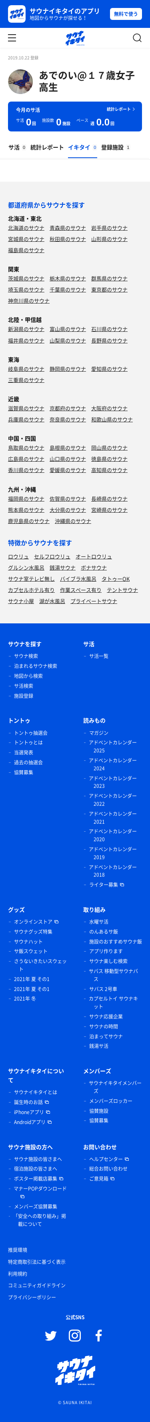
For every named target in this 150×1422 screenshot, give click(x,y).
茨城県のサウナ (26, 278)
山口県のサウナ (68, 458)
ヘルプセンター (106, 1159)
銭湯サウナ (63, 567)
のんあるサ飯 (103, 931)
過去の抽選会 (28, 762)
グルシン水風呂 (26, 567)
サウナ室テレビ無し (31, 578)
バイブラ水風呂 (78, 578)
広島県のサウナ (26, 458)
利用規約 (17, 1273)
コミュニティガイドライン (37, 1285)
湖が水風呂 (52, 601)
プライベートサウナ (93, 601)
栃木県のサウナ (68, 278)
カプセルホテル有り (31, 589)
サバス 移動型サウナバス (113, 975)
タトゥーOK (116, 578)
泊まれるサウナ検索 (35, 666)
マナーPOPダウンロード (40, 1188)
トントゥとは (28, 742)
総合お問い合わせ (108, 1168)
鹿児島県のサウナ (29, 521)
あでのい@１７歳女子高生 (87, 81)
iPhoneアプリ (29, 1112)
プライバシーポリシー (32, 1297)
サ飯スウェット (31, 951)
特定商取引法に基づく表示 (37, 1261)
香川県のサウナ (26, 470)
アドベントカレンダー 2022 (113, 799)
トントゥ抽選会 (31, 732)
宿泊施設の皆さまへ (35, 1168)
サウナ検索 (26, 656)
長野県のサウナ (109, 340)
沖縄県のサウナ (73, 521)
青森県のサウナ (68, 227)
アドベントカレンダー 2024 (113, 764)
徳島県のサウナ (109, 458)
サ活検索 (23, 685)
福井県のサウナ (26, 340)
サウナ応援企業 (106, 1016)
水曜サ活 (98, 921)
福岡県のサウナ (26, 498)
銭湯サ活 (98, 1046)
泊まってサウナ (106, 1036)
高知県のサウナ (109, 470)
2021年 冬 (25, 998)
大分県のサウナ (68, 509)
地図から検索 (28, 676)
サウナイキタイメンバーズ (115, 1087)
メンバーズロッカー (110, 1101)
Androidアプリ (30, 1122)
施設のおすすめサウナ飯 (115, 941)
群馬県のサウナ (109, 278)
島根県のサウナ (68, 447)
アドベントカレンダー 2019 (113, 853)
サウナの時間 (103, 1026)
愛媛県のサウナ (68, 470)
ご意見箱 (98, 1178)
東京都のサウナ (109, 289)
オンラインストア (33, 921)
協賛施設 (98, 1110)
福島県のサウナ (26, 250)
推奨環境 (17, 1250)
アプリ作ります (106, 951)
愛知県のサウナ (109, 368)
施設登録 (23, 695)
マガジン (98, 732)
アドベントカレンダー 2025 (113, 746)
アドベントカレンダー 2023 (113, 782)
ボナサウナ (94, 567)
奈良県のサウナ (68, 419)
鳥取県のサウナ (26, 447)
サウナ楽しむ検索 (108, 961)
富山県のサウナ (68, 329)
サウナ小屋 (21, 601)
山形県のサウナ (109, 239)
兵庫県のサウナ (26, 419)
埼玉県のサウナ (26, 289)
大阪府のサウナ (109, 408)
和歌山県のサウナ (112, 419)
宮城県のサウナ (26, 239)
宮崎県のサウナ (109, 509)
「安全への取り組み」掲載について (39, 1220)
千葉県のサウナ (68, 289)
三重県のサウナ (26, 380)
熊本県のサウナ (26, 509)
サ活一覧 (98, 656)
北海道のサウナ (26, 227)
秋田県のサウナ (68, 239)
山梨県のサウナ (68, 340)
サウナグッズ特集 (33, 931)
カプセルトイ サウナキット (113, 1002)
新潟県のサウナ (26, 329)
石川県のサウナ (109, 329)
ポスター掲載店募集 (35, 1178)
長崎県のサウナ (109, 498)
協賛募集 (23, 772)
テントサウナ (122, 589)
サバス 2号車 (103, 989)
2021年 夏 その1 (32, 979)
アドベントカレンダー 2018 (113, 871)
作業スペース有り (81, 589)
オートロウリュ (94, 556)
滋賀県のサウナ (26, 408)
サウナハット (28, 941)
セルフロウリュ (52, 556)
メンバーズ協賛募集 (35, 1206)
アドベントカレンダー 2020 (113, 835)
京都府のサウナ (68, 408)
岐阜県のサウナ (26, 368)
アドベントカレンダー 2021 (113, 817)
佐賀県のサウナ (68, 498)
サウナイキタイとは (35, 1092)
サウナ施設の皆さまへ (38, 1159)
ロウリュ (18, 556)
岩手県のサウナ (109, 227)
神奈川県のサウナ (29, 300)
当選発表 (23, 752)
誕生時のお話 (28, 1102)
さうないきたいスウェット (40, 965)
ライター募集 (103, 884)
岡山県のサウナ (109, 447)
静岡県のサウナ (68, 368)
